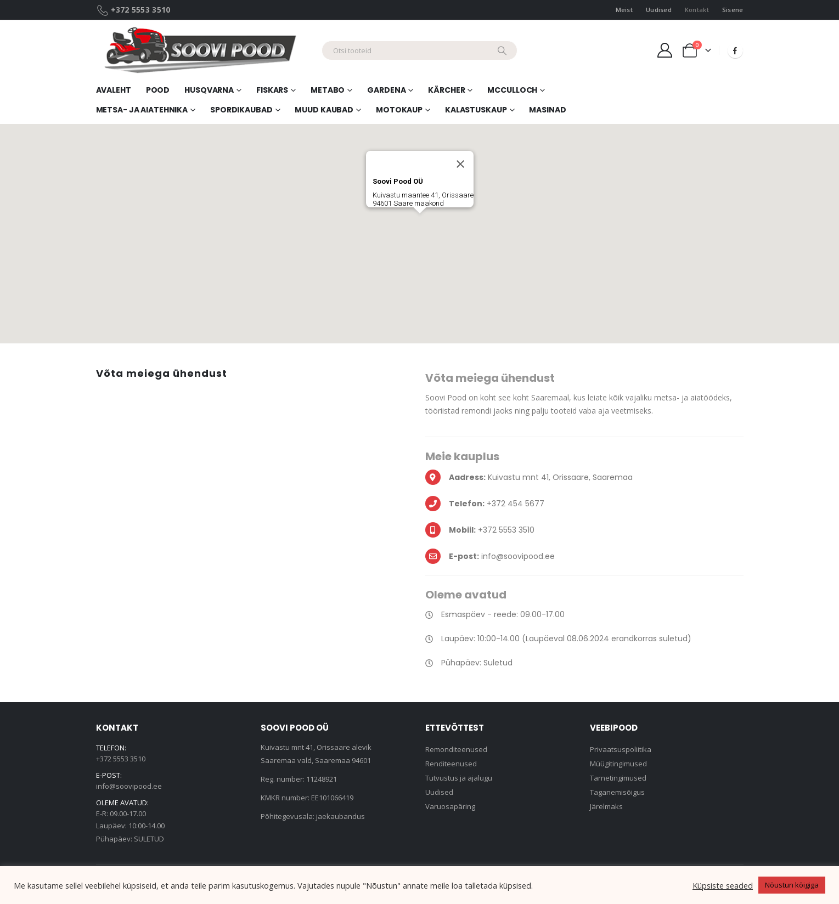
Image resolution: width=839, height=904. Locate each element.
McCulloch (512, 89)
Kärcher (446, 89)
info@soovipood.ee (129, 786)
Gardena (386, 89)
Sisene (733, 9)
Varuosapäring (450, 806)
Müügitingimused (618, 764)
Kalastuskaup (476, 109)
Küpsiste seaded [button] (722, 885)
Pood (158, 89)
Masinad (547, 109)
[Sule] (460, 164)
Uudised (659, 9)
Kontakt (697, 9)
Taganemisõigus (617, 792)
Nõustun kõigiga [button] (792, 885)
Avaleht (113, 89)
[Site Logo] (204, 50)
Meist (624, 9)
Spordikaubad (241, 109)
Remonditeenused (456, 749)
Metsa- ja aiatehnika (142, 109)
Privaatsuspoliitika (620, 749)
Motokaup (399, 109)
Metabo (328, 89)
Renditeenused (451, 764)
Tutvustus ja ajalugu (458, 778)
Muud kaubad (324, 109)
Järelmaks (606, 806)
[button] (420, 223)
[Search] (502, 50)
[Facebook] (735, 50)
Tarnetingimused (618, 778)
